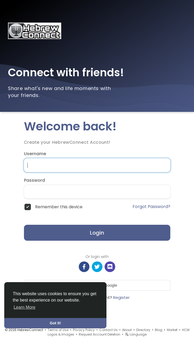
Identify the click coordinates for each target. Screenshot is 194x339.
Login (97, 232)
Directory (143, 330)
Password (34, 180)
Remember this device (58, 207)
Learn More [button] (24, 307)
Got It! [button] (55, 323)
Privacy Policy (84, 330)
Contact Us (108, 330)
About (127, 330)
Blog (158, 330)
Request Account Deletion (99, 334)
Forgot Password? (151, 207)
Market (172, 330)
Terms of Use (58, 330)
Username (35, 154)
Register (121, 297)
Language (136, 334)
